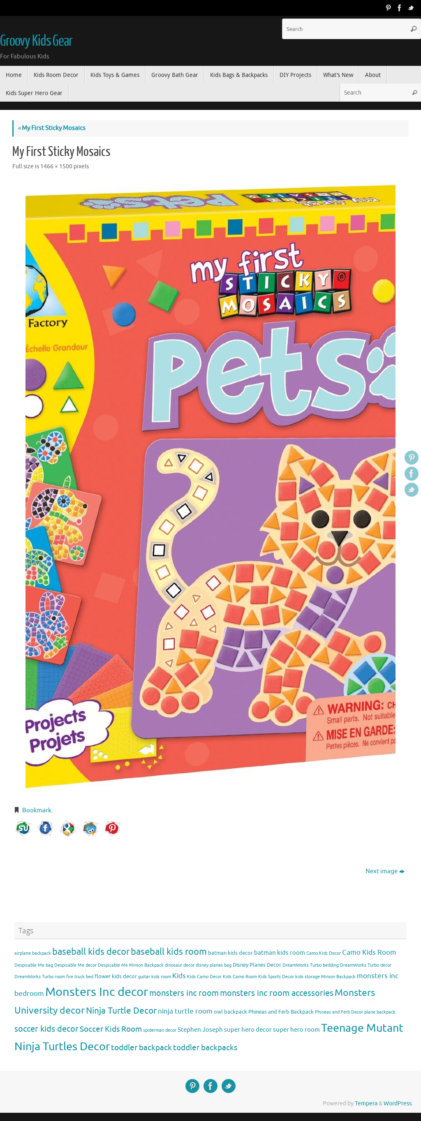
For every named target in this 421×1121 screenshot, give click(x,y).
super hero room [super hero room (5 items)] (296, 1030)
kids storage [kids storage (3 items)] (307, 976)
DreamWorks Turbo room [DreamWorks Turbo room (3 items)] (39, 976)
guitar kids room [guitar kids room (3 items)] (154, 976)
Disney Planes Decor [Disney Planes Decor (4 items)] (257, 964)
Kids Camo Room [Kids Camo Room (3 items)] (240, 976)
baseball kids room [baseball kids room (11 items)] (169, 952)
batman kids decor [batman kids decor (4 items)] (230, 952)
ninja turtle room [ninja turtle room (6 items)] (185, 1011)
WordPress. (398, 1103)
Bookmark (36, 810)
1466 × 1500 (56, 166)
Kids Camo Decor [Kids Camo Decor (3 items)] (204, 976)
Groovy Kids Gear (36, 41)
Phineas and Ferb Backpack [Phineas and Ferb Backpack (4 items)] (281, 1011)
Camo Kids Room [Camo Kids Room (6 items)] (369, 952)
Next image (385, 871)
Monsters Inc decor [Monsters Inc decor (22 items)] (96, 992)
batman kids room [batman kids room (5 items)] (279, 953)
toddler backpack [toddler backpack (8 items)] (141, 1047)
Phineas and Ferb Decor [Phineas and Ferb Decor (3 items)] (339, 1012)
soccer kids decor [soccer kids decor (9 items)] (46, 1028)
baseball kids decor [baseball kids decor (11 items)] (91, 952)
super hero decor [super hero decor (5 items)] (248, 1030)
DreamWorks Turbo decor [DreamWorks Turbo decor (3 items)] (365, 965)
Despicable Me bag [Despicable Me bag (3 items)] (33, 965)
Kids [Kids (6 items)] (179, 976)
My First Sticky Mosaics (52, 128)
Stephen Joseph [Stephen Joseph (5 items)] (200, 1030)
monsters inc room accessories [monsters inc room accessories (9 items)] (276, 993)
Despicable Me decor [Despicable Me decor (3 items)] (75, 965)
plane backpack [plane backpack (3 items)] (380, 1012)
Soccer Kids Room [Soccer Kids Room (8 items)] (111, 1029)
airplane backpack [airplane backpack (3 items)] (32, 953)
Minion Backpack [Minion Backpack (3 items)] (338, 976)
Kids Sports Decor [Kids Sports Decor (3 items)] (276, 976)
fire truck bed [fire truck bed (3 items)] (79, 976)
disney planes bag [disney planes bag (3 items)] (213, 965)
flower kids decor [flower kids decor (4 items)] (116, 976)
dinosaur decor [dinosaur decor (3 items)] (179, 965)
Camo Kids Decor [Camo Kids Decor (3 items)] (323, 953)
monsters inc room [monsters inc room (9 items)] (184, 993)
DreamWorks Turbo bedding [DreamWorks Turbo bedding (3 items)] (310, 965)
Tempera (366, 1103)
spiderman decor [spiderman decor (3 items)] (159, 1030)
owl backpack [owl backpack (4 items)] (230, 1011)
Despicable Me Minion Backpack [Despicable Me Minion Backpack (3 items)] (131, 965)
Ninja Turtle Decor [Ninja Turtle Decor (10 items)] (121, 1010)
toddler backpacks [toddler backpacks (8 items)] (205, 1047)
